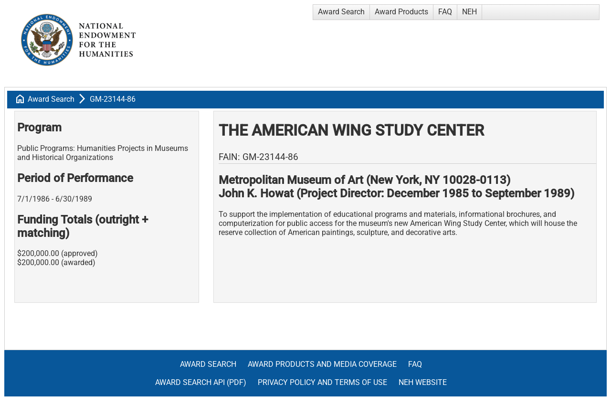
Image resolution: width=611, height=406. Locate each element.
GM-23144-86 (113, 99)
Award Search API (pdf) (200, 382)
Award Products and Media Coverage (322, 364)
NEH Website (423, 382)
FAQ (445, 11)
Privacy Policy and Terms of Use (322, 382)
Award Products (401, 11)
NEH (469, 11)
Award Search (341, 11)
